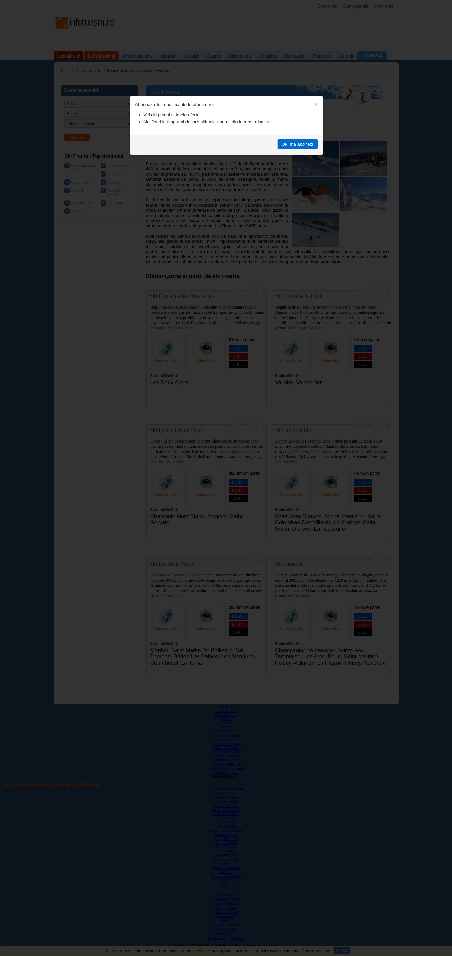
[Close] (316, 104)
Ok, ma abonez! (297, 144)
